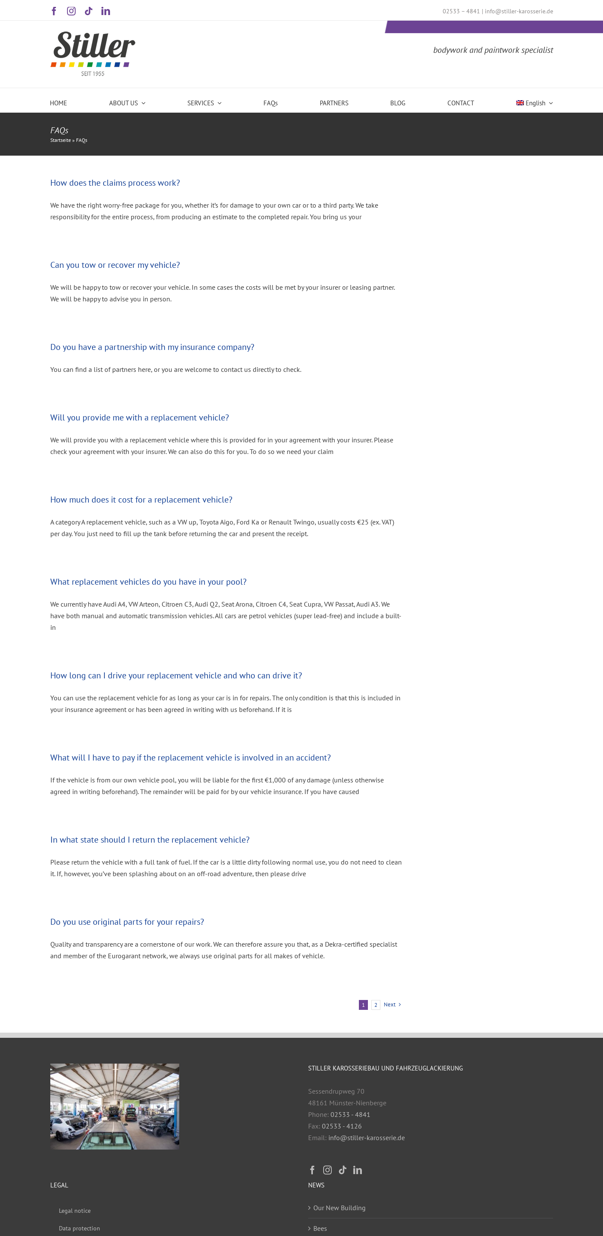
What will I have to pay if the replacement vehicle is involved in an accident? (190, 757)
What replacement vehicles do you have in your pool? (148, 581)
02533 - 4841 (350, 1114)
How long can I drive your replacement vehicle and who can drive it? (176, 675)
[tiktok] (88, 11)
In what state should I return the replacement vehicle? (150, 839)
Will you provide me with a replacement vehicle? (139, 417)
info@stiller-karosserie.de (519, 11)
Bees (320, 1228)
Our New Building (339, 1207)
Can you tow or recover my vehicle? (115, 264)
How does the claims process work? (115, 182)
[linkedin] (105, 11)
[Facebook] (312, 1170)
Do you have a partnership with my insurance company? (152, 347)
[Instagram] (327, 1170)
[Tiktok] (342, 1170)
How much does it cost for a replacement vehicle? (141, 499)
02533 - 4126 (342, 1126)
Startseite (60, 140)
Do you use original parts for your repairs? (127, 921)
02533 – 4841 (461, 11)
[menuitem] (534, 99)
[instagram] (71, 11)
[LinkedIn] (357, 1170)
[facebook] (54, 11)
